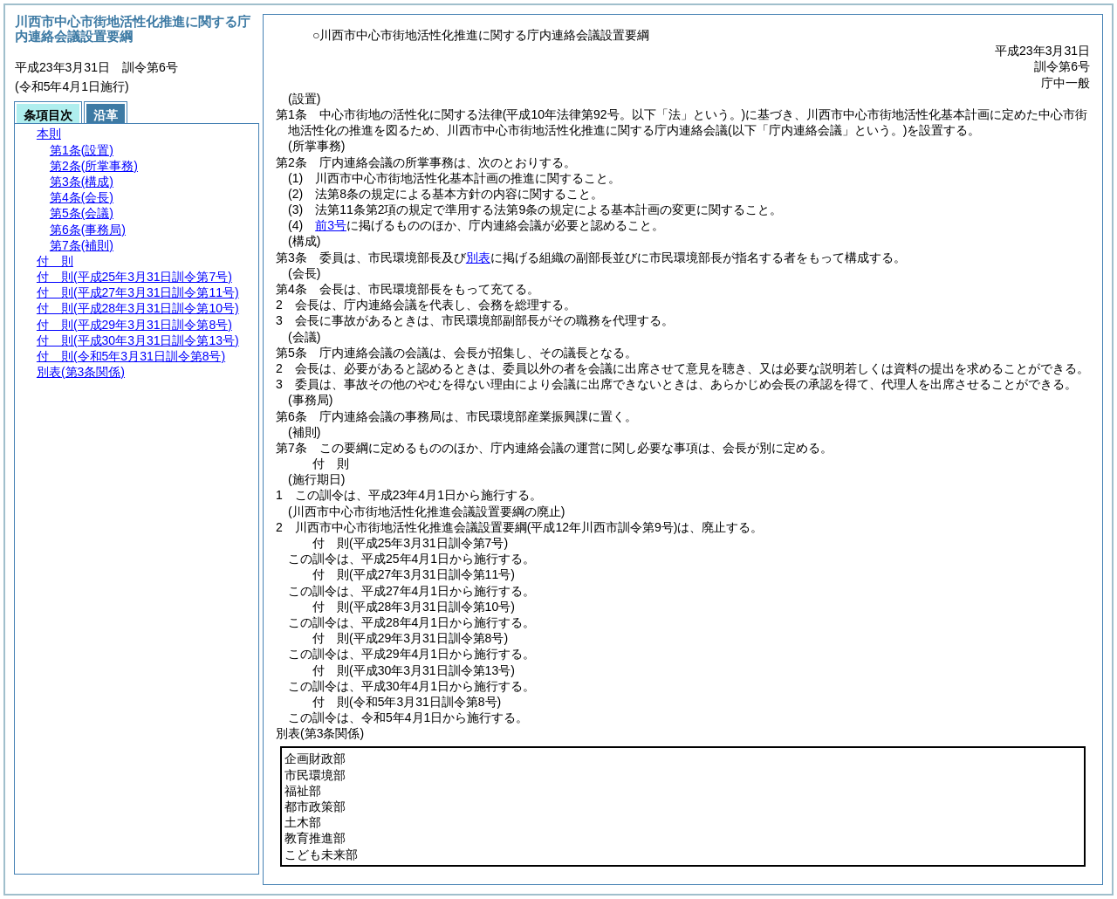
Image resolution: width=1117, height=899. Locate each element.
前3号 (330, 225)
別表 (478, 257)
